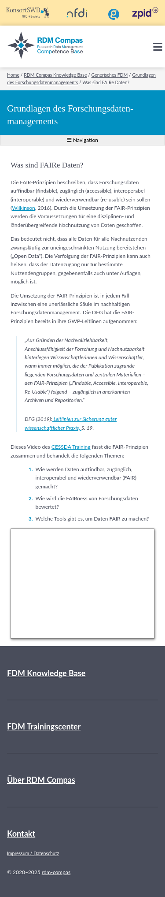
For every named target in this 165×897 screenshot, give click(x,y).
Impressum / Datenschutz (33, 853)
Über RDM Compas (41, 780)
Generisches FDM (110, 75)
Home (13, 75)
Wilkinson (23, 208)
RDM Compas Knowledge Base (55, 75)
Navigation (82, 140)
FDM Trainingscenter (44, 726)
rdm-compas (56, 872)
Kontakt (21, 833)
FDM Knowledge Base (46, 673)
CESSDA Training (71, 446)
